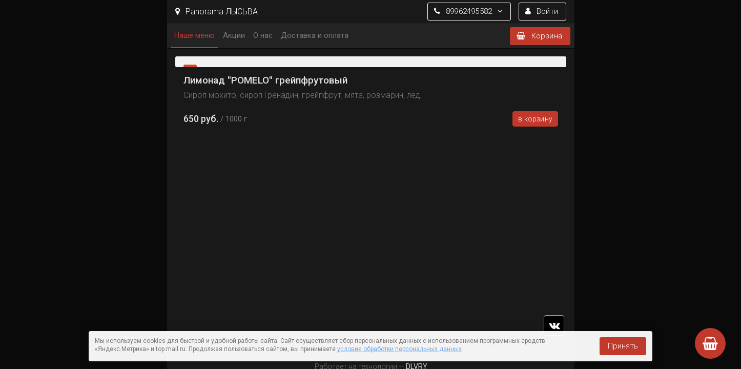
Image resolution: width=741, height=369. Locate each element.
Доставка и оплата (314, 35)
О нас (263, 35)
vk (554, 325)
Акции (234, 35)
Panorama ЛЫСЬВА (216, 11)
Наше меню (194, 35)
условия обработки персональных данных (399, 349)
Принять (623, 346)
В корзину (535, 119)
